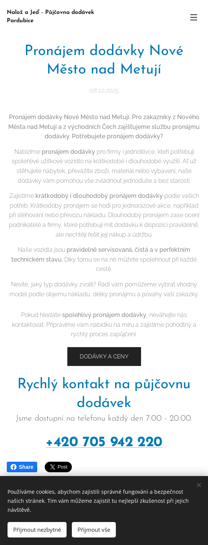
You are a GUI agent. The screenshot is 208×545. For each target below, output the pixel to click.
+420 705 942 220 (104, 442)
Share (22, 467)
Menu (193, 17)
